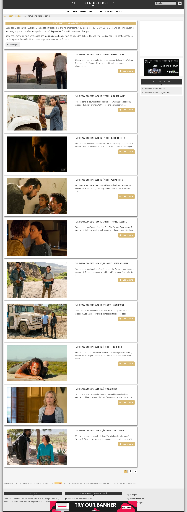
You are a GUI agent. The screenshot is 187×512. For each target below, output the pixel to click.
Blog (75, 12)
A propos (109, 12)
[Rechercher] (180, 3)
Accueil (67, 12)
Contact (119, 12)
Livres (83, 12)
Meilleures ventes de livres (155, 89)
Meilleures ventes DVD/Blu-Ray (157, 93)
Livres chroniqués (137, 499)
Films (91, 12)
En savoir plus (13, 45)
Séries (99, 12)
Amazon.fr (58, 483)
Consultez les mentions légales (80, 499)
